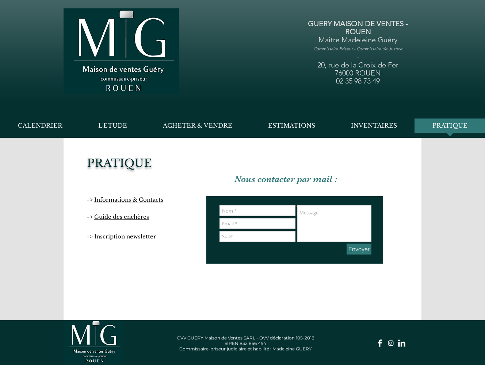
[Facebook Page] (379, 343)
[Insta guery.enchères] (390, 343)
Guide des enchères (121, 216)
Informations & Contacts (128, 199)
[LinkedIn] (401, 343)
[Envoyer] (359, 249)
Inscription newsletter (125, 236)
